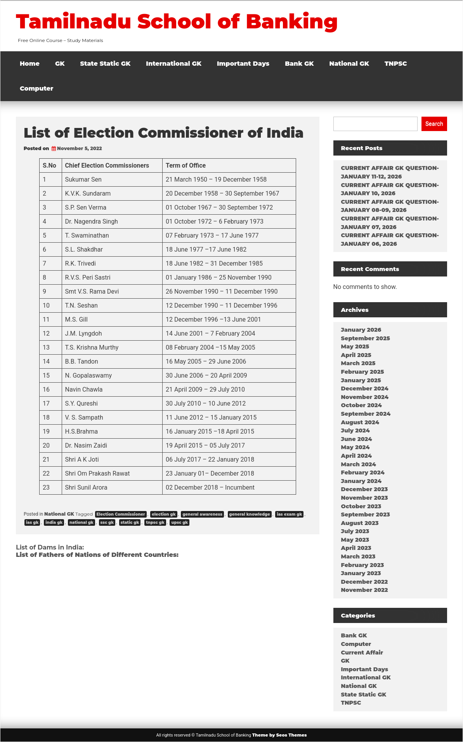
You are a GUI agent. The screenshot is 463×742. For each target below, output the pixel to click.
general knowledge (249, 514)
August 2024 (360, 422)
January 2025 (361, 380)
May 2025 (355, 346)
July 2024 (355, 430)
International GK (173, 63)
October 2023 (361, 506)
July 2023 (355, 531)
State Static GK (105, 63)
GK (60, 63)
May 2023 (355, 539)
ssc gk (107, 522)
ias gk (32, 522)
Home (30, 63)
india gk (53, 522)
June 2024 (356, 439)
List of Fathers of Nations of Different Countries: (97, 554)
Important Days (243, 63)
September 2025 (365, 338)
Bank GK (299, 63)
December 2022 (364, 581)
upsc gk (179, 522)
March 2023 (358, 556)
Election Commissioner (121, 514)
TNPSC (396, 63)
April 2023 (356, 547)
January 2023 (361, 573)
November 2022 (364, 589)
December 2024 (364, 388)
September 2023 (365, 514)
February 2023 (362, 565)
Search (434, 123)
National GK (349, 63)
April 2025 (356, 355)
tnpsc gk (155, 522)
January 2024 (361, 481)
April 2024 (356, 455)
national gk (81, 522)
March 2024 (358, 464)
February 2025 (362, 371)
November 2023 (364, 497)
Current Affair (362, 652)
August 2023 (360, 523)
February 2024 (363, 472)
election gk (163, 514)
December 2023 (364, 489)
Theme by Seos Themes (279, 735)
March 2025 (358, 363)
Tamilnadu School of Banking (180, 21)
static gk (130, 522)
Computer (36, 88)
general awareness (202, 514)
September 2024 (366, 413)
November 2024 (364, 397)
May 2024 (355, 447)
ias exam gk (289, 514)
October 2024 (361, 405)
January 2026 (361, 329)
